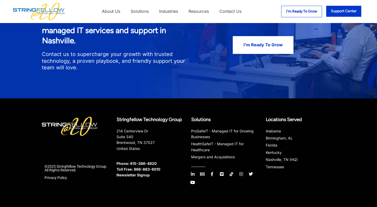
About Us (111, 11)
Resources (198, 11)
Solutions (140, 11)
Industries (168, 11)
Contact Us (230, 11)
